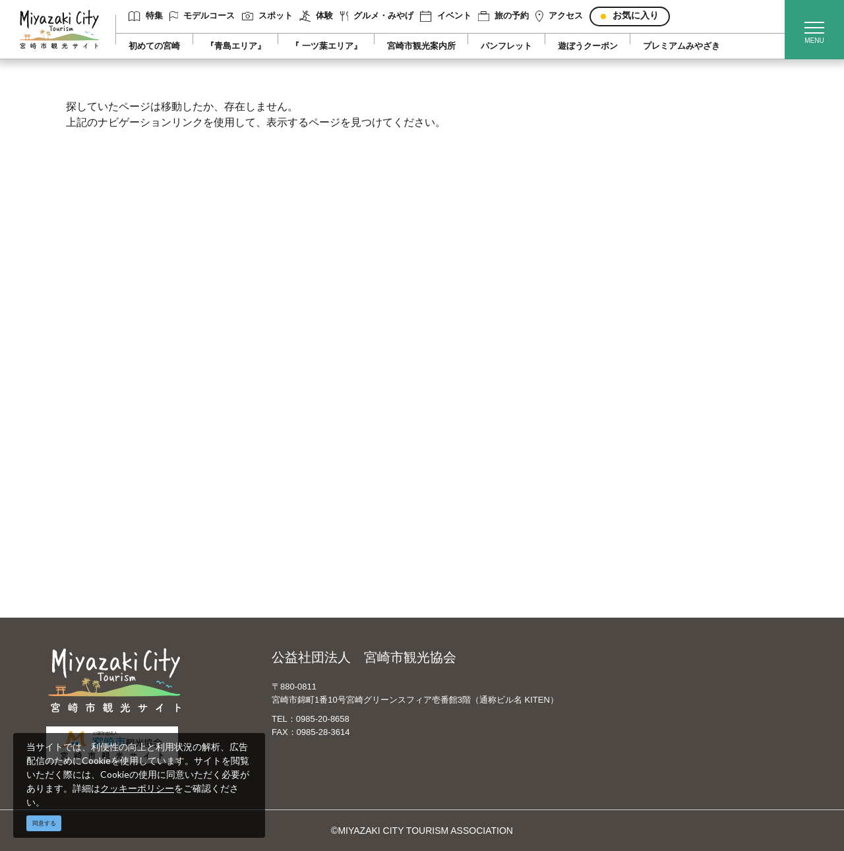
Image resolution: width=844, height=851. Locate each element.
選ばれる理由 (656, 412)
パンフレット (506, 46)
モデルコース (202, 16)
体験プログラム (661, 470)
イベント (445, 16)
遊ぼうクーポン (588, 46)
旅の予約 (503, 16)
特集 (145, 16)
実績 (638, 431)
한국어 (459, 470)
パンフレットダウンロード (318, 470)
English (461, 412)
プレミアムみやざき (681, 46)
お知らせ (98, 565)
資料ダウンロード (300, 489)
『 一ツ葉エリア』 (326, 46)
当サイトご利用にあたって (318, 451)
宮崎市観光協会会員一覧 (314, 431)
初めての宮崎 (154, 46)
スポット (267, 15)
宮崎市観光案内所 (421, 46)
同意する (44, 823)
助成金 (643, 489)
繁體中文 (464, 451)
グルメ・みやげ (377, 16)
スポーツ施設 (656, 451)
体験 (316, 16)
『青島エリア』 (236, 46)
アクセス (559, 16)
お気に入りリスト (117, 546)
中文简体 (464, 431)
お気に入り (636, 15)
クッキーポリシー (137, 788)
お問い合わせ (290, 527)
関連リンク (286, 508)
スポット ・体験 (114, 451)
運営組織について (300, 412)
